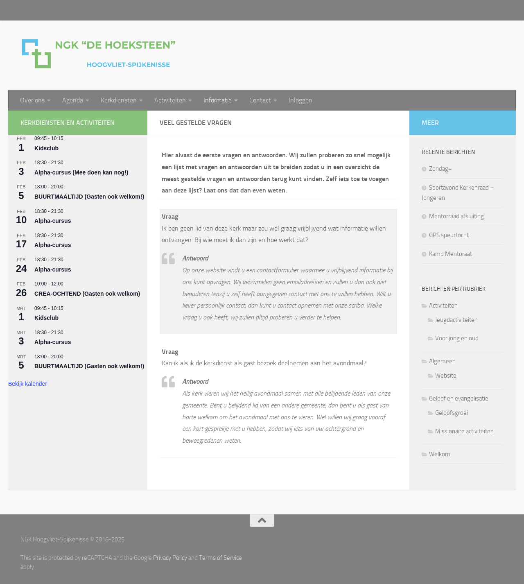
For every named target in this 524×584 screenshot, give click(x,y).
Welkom (439, 454)
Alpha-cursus (52, 220)
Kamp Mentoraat (450, 254)
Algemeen (442, 361)
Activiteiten (170, 100)
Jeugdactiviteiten (456, 320)
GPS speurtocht (449, 235)
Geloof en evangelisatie (458, 398)
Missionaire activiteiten (464, 431)
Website (445, 375)
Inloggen (300, 100)
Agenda (72, 100)
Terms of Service (220, 557)
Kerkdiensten (119, 100)
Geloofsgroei (451, 412)
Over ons (32, 100)
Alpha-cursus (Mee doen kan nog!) (81, 172)
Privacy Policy (170, 557)
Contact (260, 100)
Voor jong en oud (457, 338)
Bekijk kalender (27, 383)
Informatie (217, 100)
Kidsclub (46, 148)
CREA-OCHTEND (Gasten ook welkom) (87, 293)
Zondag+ (440, 168)
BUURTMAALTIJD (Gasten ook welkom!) (89, 196)
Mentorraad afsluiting (456, 216)
